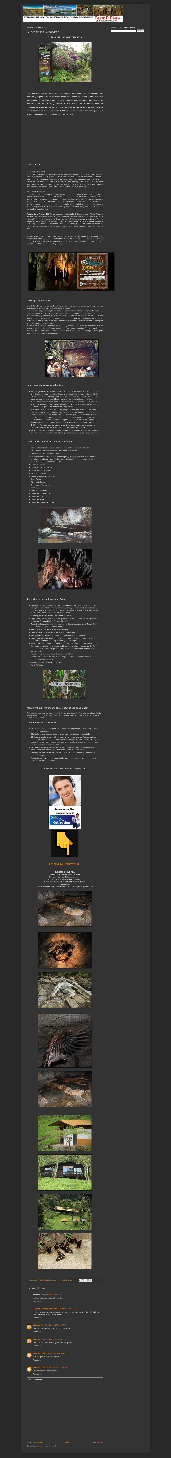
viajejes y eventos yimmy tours (45, 1309)
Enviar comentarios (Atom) (46, 1446)
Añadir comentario (35, 1380)
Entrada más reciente (35, 1442)
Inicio (67, 1442)
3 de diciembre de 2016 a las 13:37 (53, 1325)
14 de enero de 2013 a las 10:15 (69, 1309)
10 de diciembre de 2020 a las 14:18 (54, 1367)
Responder (37, 1301)
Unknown (36, 1325)
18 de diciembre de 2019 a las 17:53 (54, 1353)
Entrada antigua (96, 1442)
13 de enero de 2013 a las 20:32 (52, 1295)
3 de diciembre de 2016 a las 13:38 (53, 1339)
